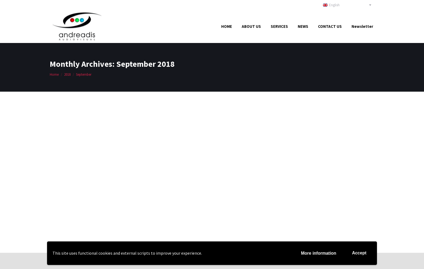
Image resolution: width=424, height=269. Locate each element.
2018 (67, 74)
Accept (359, 253)
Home (54, 74)
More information (318, 253)
